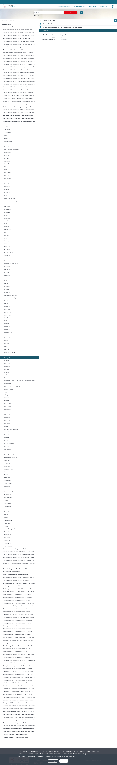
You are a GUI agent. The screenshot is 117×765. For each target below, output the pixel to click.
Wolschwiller (7, 543)
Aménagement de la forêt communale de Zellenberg (17, 631)
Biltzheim (7, 167)
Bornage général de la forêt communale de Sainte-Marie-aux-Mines (19, 583)
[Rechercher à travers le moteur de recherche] (49, 13)
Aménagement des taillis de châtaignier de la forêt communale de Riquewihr (19, 637)
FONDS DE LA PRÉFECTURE (10, 27)
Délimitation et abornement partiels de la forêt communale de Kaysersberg (19, 671)
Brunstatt (7, 189)
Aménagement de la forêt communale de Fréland (16, 648)
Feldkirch (6, 226)
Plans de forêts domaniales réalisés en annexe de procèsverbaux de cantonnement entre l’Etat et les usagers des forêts (19, 731)
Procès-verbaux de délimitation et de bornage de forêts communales (19, 121)
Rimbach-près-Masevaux (11, 432)
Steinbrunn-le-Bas (9, 492)
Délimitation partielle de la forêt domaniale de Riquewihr (18, 700)
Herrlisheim (7, 275)
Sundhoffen (7, 503)
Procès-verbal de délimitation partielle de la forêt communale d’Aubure (19, 617)
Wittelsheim (7, 534)
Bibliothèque (103, 6)
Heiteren (6, 272)
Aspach (6, 135)
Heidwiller (7, 266)
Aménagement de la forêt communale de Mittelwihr (17, 629)
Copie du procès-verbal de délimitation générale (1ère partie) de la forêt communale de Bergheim (19, 586)
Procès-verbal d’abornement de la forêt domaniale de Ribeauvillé (19, 697)
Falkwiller (7, 221)
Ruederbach (7, 449)
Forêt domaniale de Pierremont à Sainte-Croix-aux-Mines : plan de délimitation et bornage (19, 711)
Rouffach (6, 446)
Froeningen (7, 241)
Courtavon (7, 206)
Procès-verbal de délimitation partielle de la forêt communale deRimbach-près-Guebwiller (19, 41)
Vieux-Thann (8, 523)
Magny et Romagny (9, 352)
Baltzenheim (7, 147)
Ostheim (6, 400)
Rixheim (6, 437)
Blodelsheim (7, 172)
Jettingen (7, 303)
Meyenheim (7, 366)
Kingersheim (7, 315)
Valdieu (6, 517)
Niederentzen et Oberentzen (12, 386)
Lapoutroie (7, 326)
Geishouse (7, 246)
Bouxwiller (7, 184)
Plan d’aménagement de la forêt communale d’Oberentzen (19, 725)
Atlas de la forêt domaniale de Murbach (14, 566)
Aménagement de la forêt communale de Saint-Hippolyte (18, 603)
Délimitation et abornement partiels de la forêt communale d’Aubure (19, 614)
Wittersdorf (7, 537)
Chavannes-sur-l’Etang (10, 201)
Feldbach (6, 224)
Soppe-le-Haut (8, 483)
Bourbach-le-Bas (9, 181)
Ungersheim (7, 512)
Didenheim (7, 212)
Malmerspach (8, 355)
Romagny (6, 440)
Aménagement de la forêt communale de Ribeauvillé (17, 643)
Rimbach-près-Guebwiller (11, 429)
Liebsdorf (7, 338)
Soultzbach (7, 486)
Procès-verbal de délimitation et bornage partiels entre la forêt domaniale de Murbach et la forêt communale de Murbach (19, 64)
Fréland (6, 238)
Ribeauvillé (7, 420)
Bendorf (6, 155)
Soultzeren (7, 489)
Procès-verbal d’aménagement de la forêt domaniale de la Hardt (19, 720)
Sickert (6, 475)
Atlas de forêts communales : (11, 571)
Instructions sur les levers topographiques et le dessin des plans (19, 47)
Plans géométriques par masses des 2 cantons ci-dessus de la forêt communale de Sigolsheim (19, 666)
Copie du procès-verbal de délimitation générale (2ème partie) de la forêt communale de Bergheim (19, 589)
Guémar (6, 258)
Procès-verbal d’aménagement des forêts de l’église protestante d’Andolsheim (19, 552)
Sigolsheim (7, 477)
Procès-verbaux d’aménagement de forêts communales (18, 549)
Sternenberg (7, 494)
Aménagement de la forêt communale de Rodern (16, 611)
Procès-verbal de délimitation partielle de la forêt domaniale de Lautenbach (19, 72)
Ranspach (7, 412)
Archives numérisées (79, 6)
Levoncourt (7, 335)
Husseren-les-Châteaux (10, 295)
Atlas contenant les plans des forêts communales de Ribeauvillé (19, 708)
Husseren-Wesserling (10, 298)
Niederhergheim (8, 389)
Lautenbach (7, 329)
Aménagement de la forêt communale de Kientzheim (17, 680)
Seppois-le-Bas (8, 466)
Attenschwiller (8, 141)
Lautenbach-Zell (8, 332)
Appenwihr (7, 129)
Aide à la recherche (39, 15)
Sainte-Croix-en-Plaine (10, 455)
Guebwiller (7, 255)
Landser (6, 323)
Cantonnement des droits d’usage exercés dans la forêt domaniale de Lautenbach (19, 101)
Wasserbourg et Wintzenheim (12, 529)
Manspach (7, 358)
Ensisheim (7, 218)
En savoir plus (53, 761)
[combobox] (70, 12)
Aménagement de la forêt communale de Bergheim (17, 594)
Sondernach (7, 480)
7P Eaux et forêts (6, 24)
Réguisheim (7, 415)
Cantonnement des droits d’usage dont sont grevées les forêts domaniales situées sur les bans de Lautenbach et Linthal (19, 98)
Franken (6, 235)
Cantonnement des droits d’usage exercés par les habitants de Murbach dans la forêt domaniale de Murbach (19, 95)
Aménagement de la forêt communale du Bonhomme (17, 657)
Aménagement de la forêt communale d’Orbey (15, 651)
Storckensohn (8, 497)
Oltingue (6, 395)
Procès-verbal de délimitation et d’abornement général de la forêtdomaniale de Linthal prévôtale (19, 50)
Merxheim (7, 363)
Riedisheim (7, 423)
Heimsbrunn (7, 269)
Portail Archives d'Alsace (63, 6)
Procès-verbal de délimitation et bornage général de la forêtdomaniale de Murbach (19, 55)
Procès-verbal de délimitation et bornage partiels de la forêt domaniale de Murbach (19, 67)
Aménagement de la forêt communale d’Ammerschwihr (18, 694)
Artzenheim (7, 132)
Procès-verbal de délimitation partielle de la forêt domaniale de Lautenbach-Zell (19, 70)
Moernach (7, 372)
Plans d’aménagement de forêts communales (15, 737)
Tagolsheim (7, 506)
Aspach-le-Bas (8, 138)
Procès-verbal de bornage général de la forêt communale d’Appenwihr (19, 32)
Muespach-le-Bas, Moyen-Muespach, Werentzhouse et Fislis (20, 380)
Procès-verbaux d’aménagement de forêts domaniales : (18, 115)
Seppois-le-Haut (8, 469)
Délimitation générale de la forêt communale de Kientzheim (19, 677)
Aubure (6, 144)
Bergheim (7, 161)
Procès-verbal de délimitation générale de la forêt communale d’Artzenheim (19, 35)
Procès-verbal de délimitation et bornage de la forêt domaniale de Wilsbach (19, 75)
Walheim (6, 526)
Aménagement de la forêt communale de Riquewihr (17, 634)
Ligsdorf (6, 343)
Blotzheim (7, 175)
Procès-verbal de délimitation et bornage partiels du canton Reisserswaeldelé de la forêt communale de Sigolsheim (19, 660)
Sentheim (7, 463)
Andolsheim (7, 127)
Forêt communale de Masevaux (12, 740)
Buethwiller (7, 192)
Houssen (6, 289)
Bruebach (7, 186)
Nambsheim (7, 383)
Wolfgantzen (7, 540)
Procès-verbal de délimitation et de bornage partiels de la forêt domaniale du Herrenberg (19, 84)
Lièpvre (6, 340)
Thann (6, 509)
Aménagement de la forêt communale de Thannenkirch (18, 597)
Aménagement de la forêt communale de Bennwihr (17, 623)
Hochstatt (7, 281)
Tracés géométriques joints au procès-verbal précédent (18, 52)
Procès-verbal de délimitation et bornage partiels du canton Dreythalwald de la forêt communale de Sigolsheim (19, 663)
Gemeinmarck (8, 546)
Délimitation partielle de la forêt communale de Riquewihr (19, 640)
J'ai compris (64, 761)
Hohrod (6, 283)
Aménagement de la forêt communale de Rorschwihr (17, 600)
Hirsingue (7, 278)
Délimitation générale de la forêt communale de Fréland (18, 646)
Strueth (6, 500)
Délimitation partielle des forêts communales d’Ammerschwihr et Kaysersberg (19, 691)
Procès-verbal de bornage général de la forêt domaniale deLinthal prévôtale (19, 58)
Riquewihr (7, 435)
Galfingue (7, 244)
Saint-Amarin (8, 452)
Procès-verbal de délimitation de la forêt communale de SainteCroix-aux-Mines (19, 577)
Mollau (6, 375)
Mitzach (6, 369)
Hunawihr (7, 292)
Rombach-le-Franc (9, 443)
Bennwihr (7, 158)
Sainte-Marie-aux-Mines (10, 457)
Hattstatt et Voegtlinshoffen (12, 263)
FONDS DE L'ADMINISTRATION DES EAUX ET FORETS (17, 30)
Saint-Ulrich (7, 460)
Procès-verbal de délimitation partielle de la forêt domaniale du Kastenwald (19, 90)
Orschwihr (7, 398)
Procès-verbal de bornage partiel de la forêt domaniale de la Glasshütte (19, 81)
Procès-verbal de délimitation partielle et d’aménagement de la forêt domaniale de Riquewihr (19, 109)
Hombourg (7, 286)
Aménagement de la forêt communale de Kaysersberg (18, 674)
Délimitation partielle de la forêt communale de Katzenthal (19, 683)
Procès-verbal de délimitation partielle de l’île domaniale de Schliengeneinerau (19, 87)
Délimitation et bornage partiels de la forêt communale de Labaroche (19, 686)
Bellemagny (7, 152)
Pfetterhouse (7, 406)
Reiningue (7, 417)
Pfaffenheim (7, 403)
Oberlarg (6, 392)
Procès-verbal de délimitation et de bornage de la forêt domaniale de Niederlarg (19, 557)
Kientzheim (7, 312)
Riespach (6, 426)
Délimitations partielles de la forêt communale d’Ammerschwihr (19, 688)
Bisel (5, 169)
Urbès (6, 514)
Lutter (6, 346)
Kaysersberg (7, 309)
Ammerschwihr (8, 124)
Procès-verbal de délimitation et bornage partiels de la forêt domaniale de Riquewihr (19, 78)
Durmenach (7, 215)
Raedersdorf (7, 409)
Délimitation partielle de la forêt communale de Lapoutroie (19, 705)
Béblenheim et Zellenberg (11, 149)
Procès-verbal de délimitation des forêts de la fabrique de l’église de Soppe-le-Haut (19, 554)
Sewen (6, 472)
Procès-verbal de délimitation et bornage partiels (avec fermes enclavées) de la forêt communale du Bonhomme (19, 654)
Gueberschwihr (8, 252)
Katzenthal (7, 306)
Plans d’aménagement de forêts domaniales (15, 734)
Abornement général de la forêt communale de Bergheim (18, 591)
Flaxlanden (7, 232)
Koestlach (7, 318)
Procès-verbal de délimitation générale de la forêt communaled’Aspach (19, 44)
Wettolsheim (7, 532)
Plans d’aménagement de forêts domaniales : (15, 569)
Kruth (6, 321)
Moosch (6, 378)
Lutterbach (7, 349)
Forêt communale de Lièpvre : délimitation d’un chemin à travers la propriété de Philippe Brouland (19, 606)
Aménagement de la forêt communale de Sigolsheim (17, 668)
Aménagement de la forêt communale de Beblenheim (17, 620)
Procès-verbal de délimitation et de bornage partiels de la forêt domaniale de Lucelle (19, 92)
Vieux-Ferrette (8, 520)
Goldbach (7, 249)
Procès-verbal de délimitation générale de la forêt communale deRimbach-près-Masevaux (19, 38)
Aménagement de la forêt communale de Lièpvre (16, 609)
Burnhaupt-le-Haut (9, 198)
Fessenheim (7, 229)
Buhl (5, 195)
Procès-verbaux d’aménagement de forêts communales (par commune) (19, 118)
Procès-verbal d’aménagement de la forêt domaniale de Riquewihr (19, 717)
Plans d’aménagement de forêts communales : (16, 574)
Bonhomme (7, 178)
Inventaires (92, 6)
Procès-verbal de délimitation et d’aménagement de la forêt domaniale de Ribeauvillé (19, 112)
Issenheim (7, 301)
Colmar (6, 204)
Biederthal (7, 164)
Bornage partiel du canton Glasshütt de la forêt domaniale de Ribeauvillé (19, 703)
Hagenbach (7, 261)
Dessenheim (7, 209)
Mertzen (6, 360)
